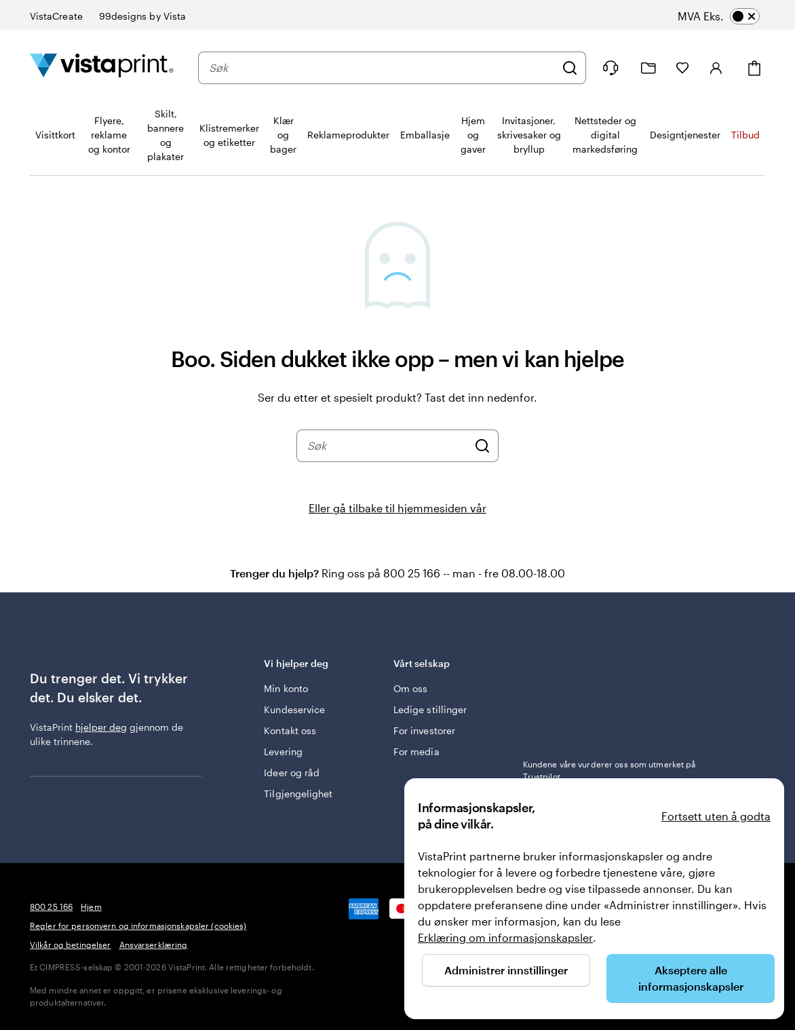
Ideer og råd (291, 772)
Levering (283, 751)
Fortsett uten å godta (716, 815)
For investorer (424, 730)
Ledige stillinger (430, 709)
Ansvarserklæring (153, 944)
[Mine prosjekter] (648, 68)
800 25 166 (51, 906)
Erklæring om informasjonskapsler (505, 937)
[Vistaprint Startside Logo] (102, 67)
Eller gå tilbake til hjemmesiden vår (397, 507)
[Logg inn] (716, 67)
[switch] (731, 16)
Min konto (286, 688)
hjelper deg (101, 727)
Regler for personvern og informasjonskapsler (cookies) (138, 925)
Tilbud (745, 134)
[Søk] (569, 67)
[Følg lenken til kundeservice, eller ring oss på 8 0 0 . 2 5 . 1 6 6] (610, 67)
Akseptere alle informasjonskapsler (690, 978)
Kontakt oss (290, 730)
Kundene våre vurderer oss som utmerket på (609, 770)
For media (416, 751)
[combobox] (382, 68)
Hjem (91, 906)
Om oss (410, 688)
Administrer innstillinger (506, 970)
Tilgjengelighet (298, 793)
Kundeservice (294, 709)
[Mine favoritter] (682, 68)
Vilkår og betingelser (70, 944)
